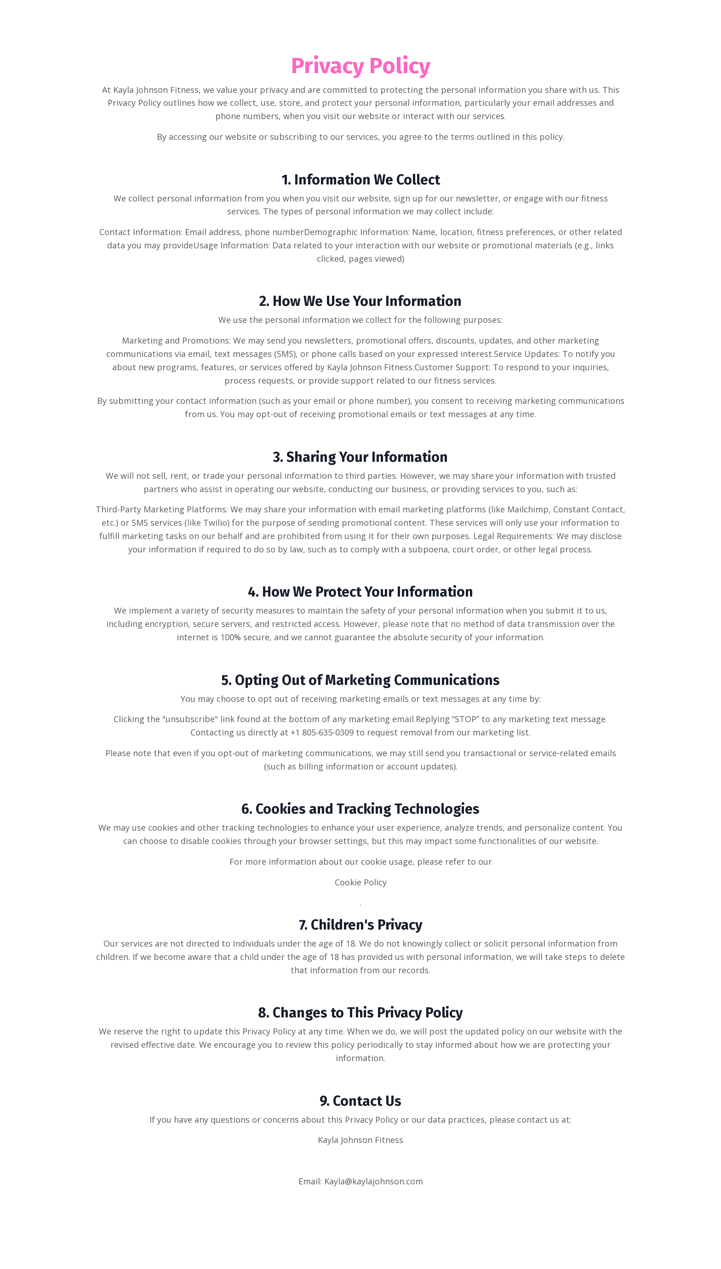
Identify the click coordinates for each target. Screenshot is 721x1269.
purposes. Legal (462, 535)
